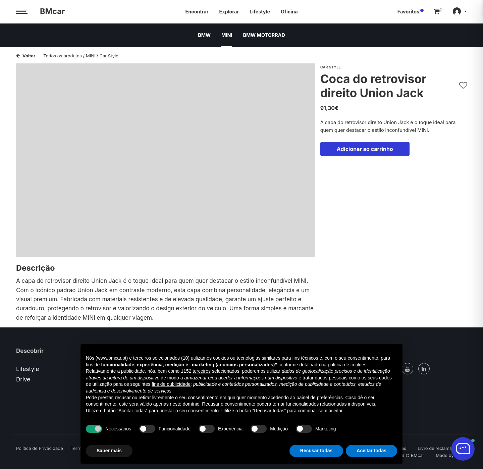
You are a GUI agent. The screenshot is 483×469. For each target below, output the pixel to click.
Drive (23, 379)
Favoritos (408, 11)
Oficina (289, 11)
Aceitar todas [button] (371, 450)
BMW (204, 35)
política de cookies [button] (347, 364)
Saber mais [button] (109, 450)
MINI (226, 35)
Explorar (229, 11)
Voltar (25, 55)
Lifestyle (260, 11)
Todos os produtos (62, 55)
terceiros (202, 371)
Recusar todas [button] (316, 450)
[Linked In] (424, 368)
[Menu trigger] (22, 12)
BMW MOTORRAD (264, 35)
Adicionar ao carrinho (365, 149)
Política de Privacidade (39, 448)
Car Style (108, 55)
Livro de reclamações (440, 448)
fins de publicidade (171, 384)
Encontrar (197, 11)
